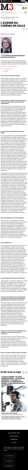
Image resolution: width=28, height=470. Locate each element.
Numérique (7, 68)
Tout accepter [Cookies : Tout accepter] (9, 456)
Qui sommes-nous (14, 433)
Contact (14, 442)
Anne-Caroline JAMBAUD (12, 66)
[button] (21, 29)
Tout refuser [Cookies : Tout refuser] (9, 461)
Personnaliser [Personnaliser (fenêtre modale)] (9, 466)
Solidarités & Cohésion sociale (12, 17)
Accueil (2, 17)
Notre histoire (14, 436)
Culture (11, 68)
